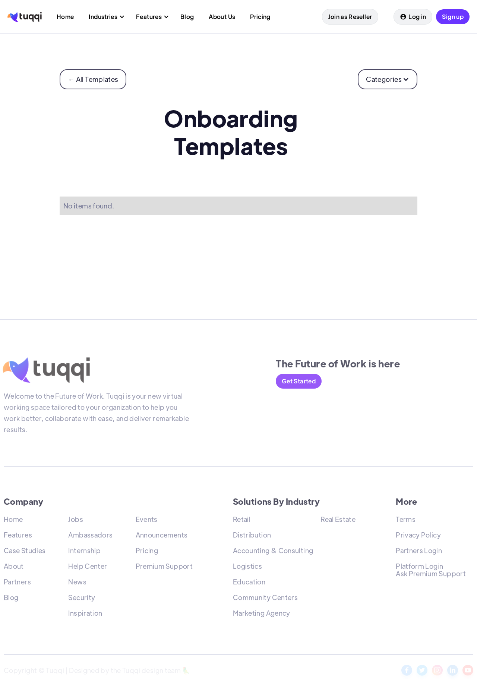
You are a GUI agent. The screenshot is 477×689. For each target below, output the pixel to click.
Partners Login (419, 552)
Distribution (252, 536)
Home (13, 520)
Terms (406, 520)
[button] (105, 16)
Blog (11, 598)
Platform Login (419, 567)
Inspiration (85, 614)
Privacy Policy (418, 536)
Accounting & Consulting (273, 552)
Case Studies (24, 552)
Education (249, 583)
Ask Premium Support (431, 575)
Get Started (299, 381)
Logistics (247, 567)
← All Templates (93, 79)
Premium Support (164, 567)
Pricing (147, 552)
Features (18, 536)
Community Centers (265, 598)
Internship (84, 552)
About (14, 567)
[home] (24, 16)
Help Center (87, 567)
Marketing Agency (261, 614)
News (77, 583)
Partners (17, 583)
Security (81, 598)
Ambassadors (90, 536)
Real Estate (338, 520)
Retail (241, 520)
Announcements (162, 536)
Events (147, 520)
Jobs (75, 520)
